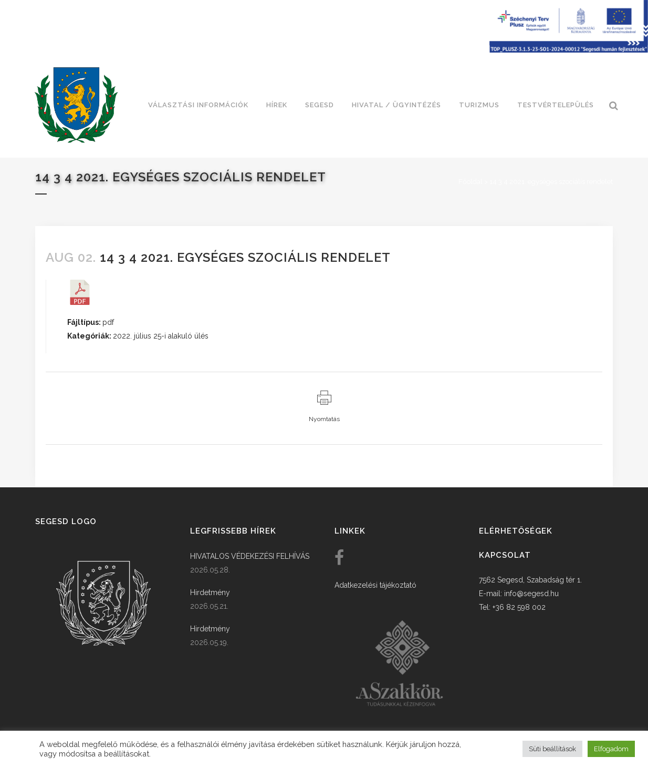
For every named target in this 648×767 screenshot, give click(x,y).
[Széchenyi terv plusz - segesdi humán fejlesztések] (568, 50)
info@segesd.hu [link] (531, 593)
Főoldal (470, 182)
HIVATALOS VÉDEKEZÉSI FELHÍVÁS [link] (249, 556)
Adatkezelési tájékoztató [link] (375, 585)
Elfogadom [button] (611, 749)
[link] (76, 105)
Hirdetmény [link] (210, 592)
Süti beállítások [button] (552, 749)
